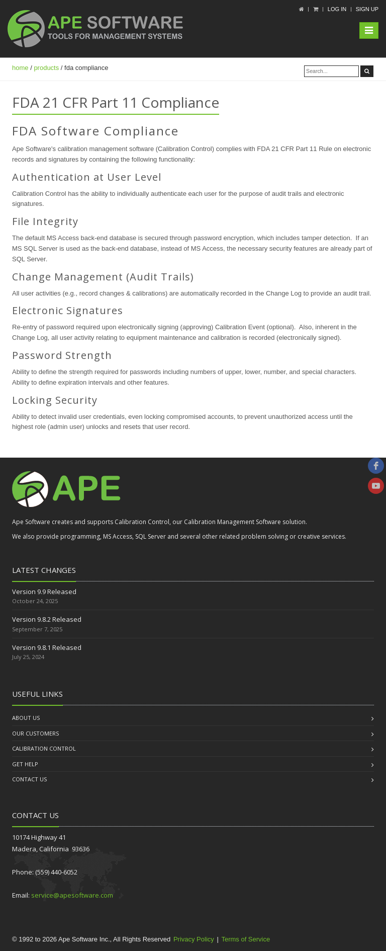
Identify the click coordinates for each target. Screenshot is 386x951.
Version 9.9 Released (44, 591)
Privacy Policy (193, 939)
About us (26, 717)
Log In (337, 9)
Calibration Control (44, 748)
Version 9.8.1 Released (46, 647)
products (46, 67)
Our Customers (35, 733)
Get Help (25, 764)
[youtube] (376, 486)
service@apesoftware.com (72, 895)
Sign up (367, 9)
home (20, 67)
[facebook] (376, 466)
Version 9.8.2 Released (46, 619)
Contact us (29, 779)
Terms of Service (245, 939)
